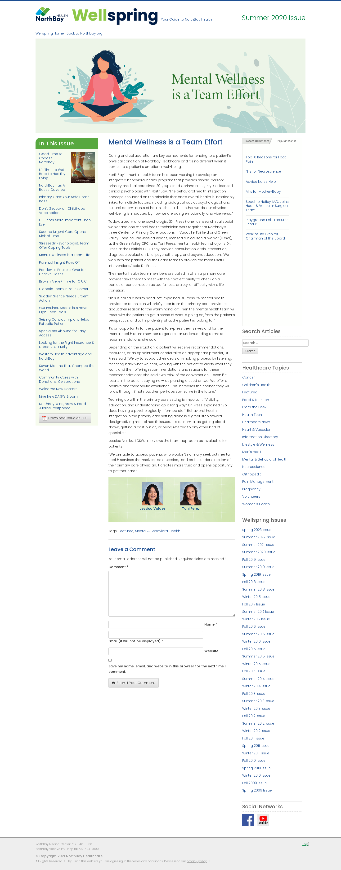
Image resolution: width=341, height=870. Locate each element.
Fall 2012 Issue (253, 715)
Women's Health (256, 504)
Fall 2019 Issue (253, 559)
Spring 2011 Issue (255, 745)
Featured (126, 531)
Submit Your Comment (133, 682)
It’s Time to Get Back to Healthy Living (52, 173)
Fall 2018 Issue (253, 581)
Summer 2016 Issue (258, 634)
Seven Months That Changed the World (66, 367)
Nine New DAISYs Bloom (58, 396)
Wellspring (114, 16)
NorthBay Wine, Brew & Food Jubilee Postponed (62, 405)
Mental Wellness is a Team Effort (66, 254)
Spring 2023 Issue (256, 529)
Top (305, 844)
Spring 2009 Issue (257, 790)
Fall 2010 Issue (253, 760)
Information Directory (260, 437)
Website (211, 651)
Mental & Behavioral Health (157, 531)
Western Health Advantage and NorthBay (65, 356)
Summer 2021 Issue (258, 544)
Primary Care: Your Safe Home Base (64, 199)
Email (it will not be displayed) (134, 641)
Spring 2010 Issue (256, 768)
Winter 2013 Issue (256, 708)
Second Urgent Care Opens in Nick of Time (64, 233)
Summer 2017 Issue (258, 611)
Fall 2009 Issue (254, 783)
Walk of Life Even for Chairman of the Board (265, 236)
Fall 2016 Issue (253, 626)
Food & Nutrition (255, 399)
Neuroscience (253, 466)
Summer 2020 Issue (258, 552)
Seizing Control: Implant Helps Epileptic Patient (64, 321)
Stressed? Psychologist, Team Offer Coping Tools (64, 245)
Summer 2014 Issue (258, 678)
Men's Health (253, 451)
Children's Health (256, 385)
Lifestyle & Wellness (258, 444)
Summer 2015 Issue (258, 656)
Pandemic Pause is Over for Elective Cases (62, 271)
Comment (118, 567)
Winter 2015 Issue (256, 663)
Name (209, 624)
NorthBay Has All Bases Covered (52, 187)
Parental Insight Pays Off (59, 262)
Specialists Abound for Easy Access (62, 333)
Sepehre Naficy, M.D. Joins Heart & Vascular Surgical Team (267, 205)
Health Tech (252, 414)
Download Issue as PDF (64, 418)
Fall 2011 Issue (253, 738)
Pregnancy (251, 489)
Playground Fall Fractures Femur (267, 222)
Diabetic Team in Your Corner (63, 289)
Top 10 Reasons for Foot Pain (266, 159)
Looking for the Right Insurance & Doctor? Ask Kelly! (66, 344)
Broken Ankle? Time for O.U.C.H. (64, 281)
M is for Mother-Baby (263, 191)
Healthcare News (256, 422)
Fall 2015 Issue (253, 649)
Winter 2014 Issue (256, 686)
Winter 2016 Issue (256, 641)
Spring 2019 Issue (256, 574)
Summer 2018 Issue (258, 589)
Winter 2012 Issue (256, 730)
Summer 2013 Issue (258, 701)
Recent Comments (257, 141)
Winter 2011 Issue (255, 753)
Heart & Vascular (256, 429)
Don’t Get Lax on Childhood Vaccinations (62, 210)
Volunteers (251, 496)
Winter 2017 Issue (256, 619)
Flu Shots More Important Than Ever (65, 222)
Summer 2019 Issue (258, 567)
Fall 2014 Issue (253, 671)
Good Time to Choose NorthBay (51, 158)
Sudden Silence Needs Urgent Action (64, 298)
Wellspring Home (50, 33)
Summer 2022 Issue (258, 537)
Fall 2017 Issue (253, 604)
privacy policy (197, 861)
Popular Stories (287, 141)
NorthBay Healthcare (52, 16)
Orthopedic (252, 474)
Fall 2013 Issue (253, 693)
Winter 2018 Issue (256, 596)
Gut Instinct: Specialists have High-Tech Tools (63, 309)
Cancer (248, 377)
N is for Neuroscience (263, 171)
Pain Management (258, 481)
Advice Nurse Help (261, 181)
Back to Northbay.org (85, 33)
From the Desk (254, 407)
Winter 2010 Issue (256, 775)
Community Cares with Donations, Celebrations (59, 379)
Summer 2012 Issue (258, 723)
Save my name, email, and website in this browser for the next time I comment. (167, 669)
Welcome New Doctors (58, 389)
